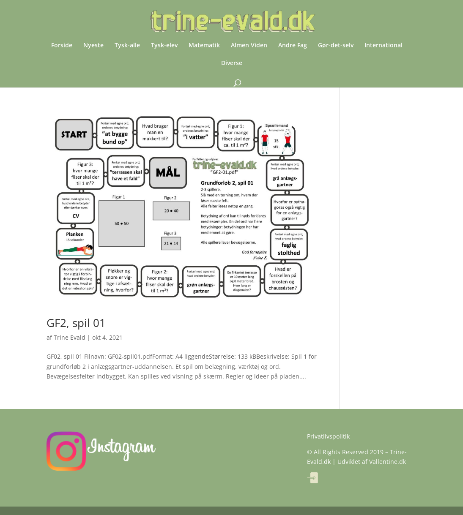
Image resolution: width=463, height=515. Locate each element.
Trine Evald (69, 337)
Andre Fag (292, 45)
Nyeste (93, 45)
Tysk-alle (127, 45)
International (383, 45)
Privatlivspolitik (328, 436)
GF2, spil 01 (76, 322)
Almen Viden (249, 45)
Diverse (231, 63)
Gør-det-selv (335, 45)
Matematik (204, 45)
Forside (61, 45)
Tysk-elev (164, 45)
